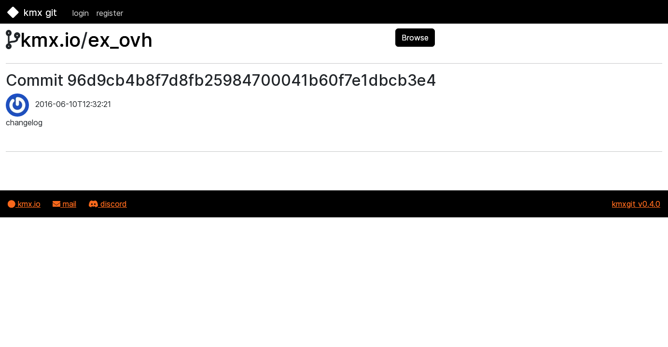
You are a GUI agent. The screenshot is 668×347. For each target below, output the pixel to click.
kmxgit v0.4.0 (636, 204)
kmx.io (50, 40)
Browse (415, 37)
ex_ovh (120, 40)
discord (107, 204)
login (80, 13)
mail (64, 204)
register (110, 13)
